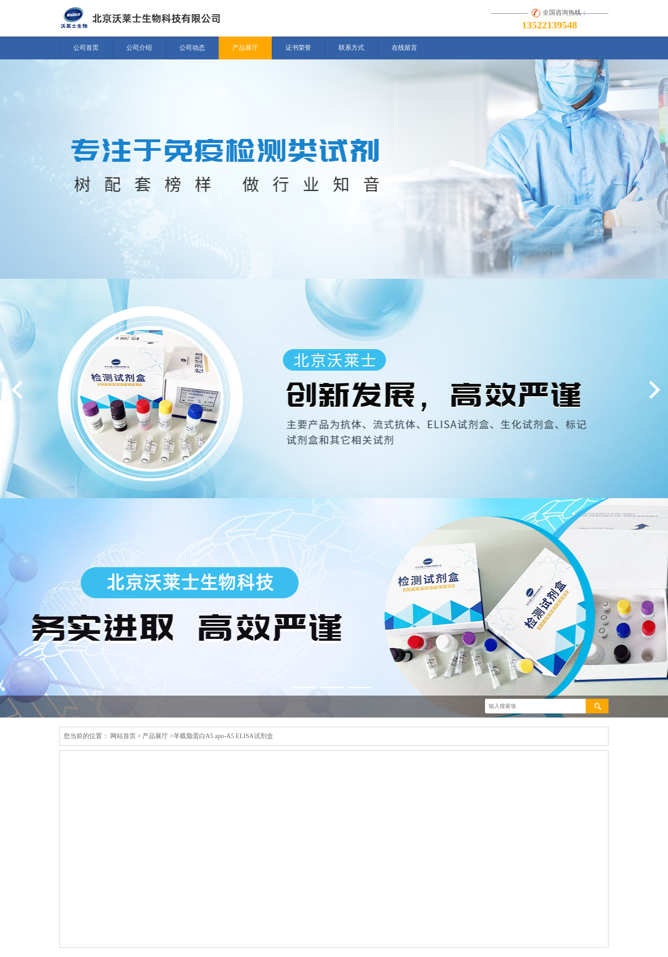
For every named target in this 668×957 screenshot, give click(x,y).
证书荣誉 (298, 47)
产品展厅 (245, 47)
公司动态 (192, 47)
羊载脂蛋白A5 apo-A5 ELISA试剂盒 (223, 736)
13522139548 (549, 25)
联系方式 (351, 47)
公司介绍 (139, 47)
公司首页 (86, 47)
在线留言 (404, 47)
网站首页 (123, 736)
